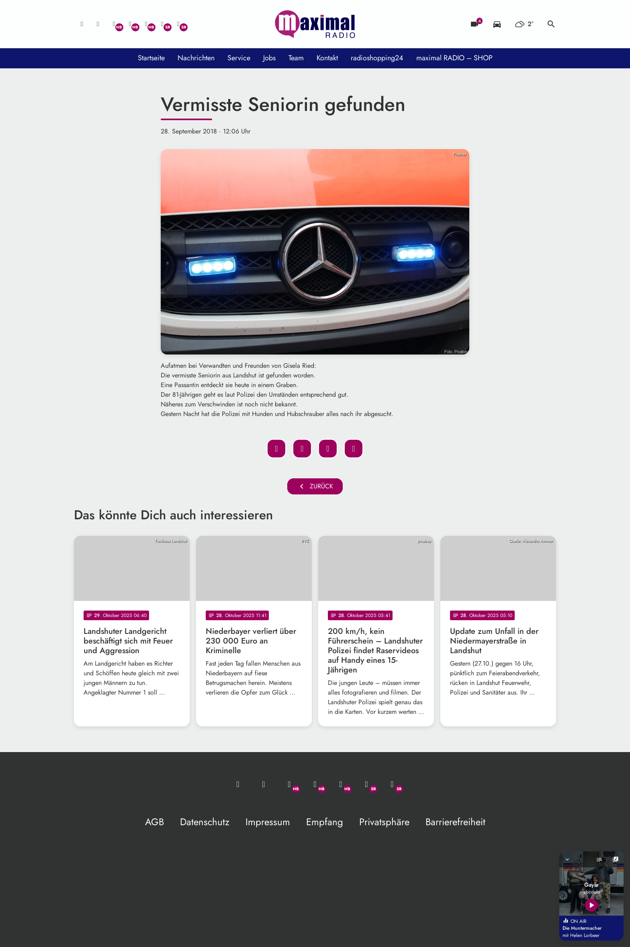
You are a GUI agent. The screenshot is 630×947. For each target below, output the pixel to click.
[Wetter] (524, 24)
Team (296, 58)
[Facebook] (130, 24)
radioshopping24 (377, 58)
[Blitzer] (474, 24)
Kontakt (327, 58)
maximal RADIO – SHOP (454, 58)
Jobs (269, 58)
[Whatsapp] (114, 24)
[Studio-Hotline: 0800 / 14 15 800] (98, 24)
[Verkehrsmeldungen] (497, 24)
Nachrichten (196, 58)
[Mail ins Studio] (82, 24)
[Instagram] (146, 24)
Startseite (151, 58)
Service (238, 58)
